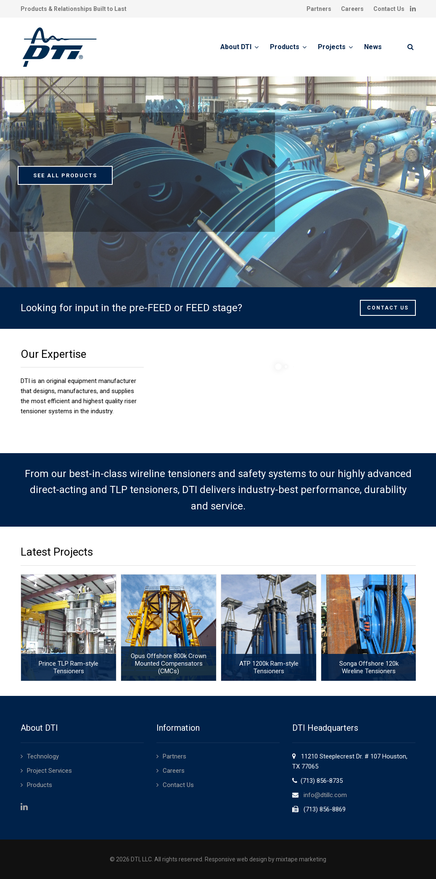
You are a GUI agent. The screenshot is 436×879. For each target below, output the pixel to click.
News (373, 47)
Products (284, 47)
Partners (319, 8)
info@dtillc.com (325, 795)
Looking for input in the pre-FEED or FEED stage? (131, 308)
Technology (43, 756)
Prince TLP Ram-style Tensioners (68, 667)
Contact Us (388, 8)
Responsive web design (236, 859)
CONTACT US (388, 308)
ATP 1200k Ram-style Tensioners (268, 667)
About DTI (235, 47)
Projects (332, 47)
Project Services (49, 770)
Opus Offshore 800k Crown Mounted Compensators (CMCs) (168, 663)
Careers (352, 8)
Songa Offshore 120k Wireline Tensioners (368, 667)
